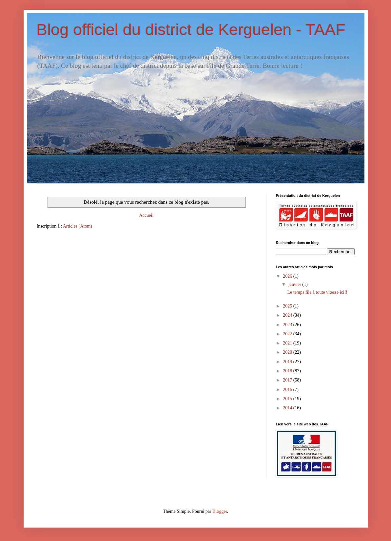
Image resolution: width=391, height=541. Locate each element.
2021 (288, 343)
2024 (288, 315)
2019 (288, 361)
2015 (288, 398)
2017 (288, 380)
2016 (288, 389)
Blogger (219, 511)
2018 (288, 370)
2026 (288, 276)
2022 (288, 333)
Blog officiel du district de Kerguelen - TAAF (191, 29)
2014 (288, 407)
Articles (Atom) (77, 226)
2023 (288, 324)
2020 (288, 352)
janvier (295, 284)
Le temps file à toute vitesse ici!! (317, 292)
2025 (288, 306)
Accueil (146, 215)
